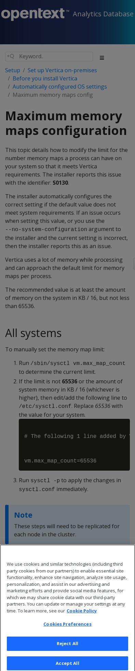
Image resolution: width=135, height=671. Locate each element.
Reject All (67, 649)
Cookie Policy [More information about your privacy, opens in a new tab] (82, 616)
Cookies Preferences (67, 630)
